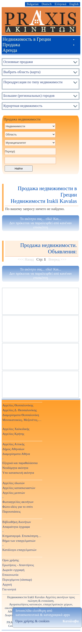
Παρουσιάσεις (11, 511)
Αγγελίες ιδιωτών (13, 483)
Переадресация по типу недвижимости (32, 82)
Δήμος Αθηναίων (13, 449)
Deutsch (47, 4)
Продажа (11, 44)
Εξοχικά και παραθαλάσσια (20, 463)
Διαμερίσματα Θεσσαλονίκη (20, 415)
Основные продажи (18, 62)
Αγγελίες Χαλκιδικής (15, 429)
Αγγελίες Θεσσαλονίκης (17, 405)
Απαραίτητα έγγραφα (16, 526)
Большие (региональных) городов (28, 96)
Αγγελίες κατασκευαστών (18, 488)
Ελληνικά (60, 4)
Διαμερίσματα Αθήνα (16, 454)
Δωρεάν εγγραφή (13, 570)
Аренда (10, 50)
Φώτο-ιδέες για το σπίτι (17, 506)
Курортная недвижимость (22, 106)
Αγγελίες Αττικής (13, 444)
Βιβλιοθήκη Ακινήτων (16, 522)
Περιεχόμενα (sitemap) (17, 579)
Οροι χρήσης (10, 560)
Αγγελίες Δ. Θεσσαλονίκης (19, 410)
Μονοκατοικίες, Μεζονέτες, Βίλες (22, 420)
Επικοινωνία (10, 574)
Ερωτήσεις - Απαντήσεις (18, 565)
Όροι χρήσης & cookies (32, 621)
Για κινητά (9, 589)
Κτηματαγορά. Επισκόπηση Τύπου (22, 536)
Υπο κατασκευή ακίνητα (18, 472)
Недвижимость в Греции (27, 39)
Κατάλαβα (71, 621)
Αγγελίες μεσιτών (13, 492)
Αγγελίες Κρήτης (13, 433)
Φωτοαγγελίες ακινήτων (17, 502)
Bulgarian (32, 4)
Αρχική (7, 584)
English (74, 4)
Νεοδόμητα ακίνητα (15, 468)
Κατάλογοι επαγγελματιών (19, 549)
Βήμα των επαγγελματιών (19, 540)
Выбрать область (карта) (22, 72)
